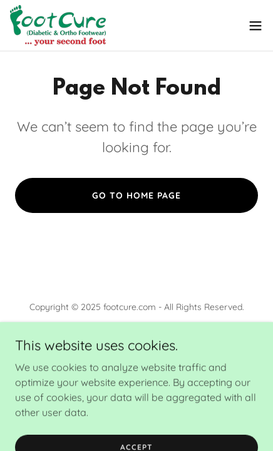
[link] (58, 25)
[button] (255, 25)
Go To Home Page (136, 195)
